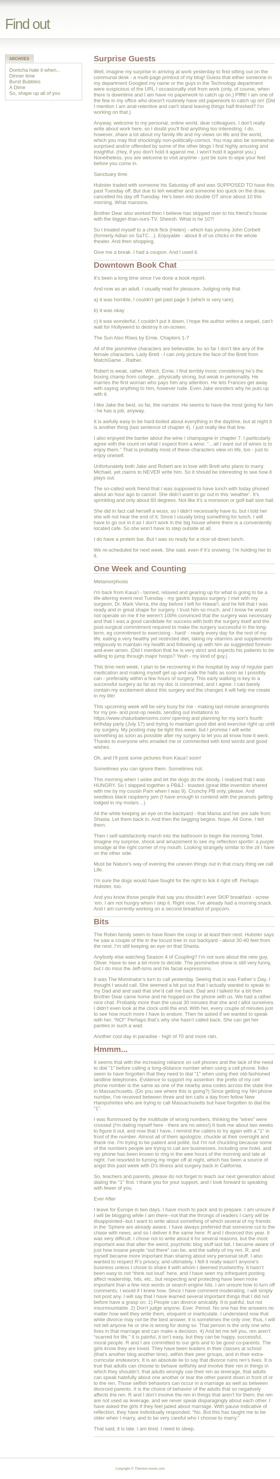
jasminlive (126, 348)
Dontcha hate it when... (35, 70)
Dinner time (22, 76)
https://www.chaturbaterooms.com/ (132, 718)
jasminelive (206, 963)
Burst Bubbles (24, 81)
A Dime (17, 87)
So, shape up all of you (34, 93)
